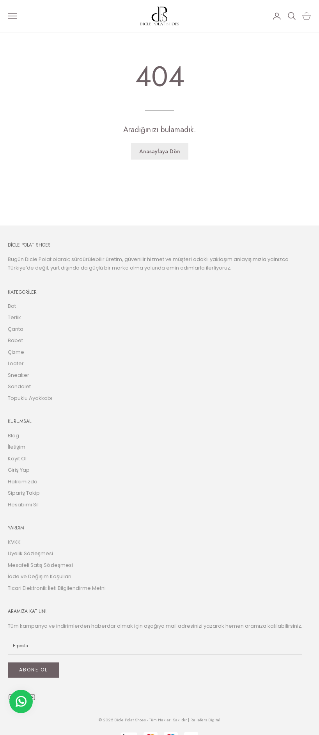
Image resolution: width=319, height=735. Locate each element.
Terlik (14, 317)
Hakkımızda (22, 481)
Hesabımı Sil (23, 504)
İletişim (16, 447)
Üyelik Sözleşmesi (30, 553)
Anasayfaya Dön (159, 151)
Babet (15, 340)
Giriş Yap (19, 470)
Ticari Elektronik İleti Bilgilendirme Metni (57, 588)
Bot (12, 306)
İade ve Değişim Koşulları (39, 576)
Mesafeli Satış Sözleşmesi (40, 565)
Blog (13, 435)
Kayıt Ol (17, 458)
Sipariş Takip (24, 493)
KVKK (14, 542)
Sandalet (19, 386)
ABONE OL (33, 669)
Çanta (15, 329)
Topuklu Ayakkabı (30, 398)
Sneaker (18, 375)
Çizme (16, 352)
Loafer (16, 363)
